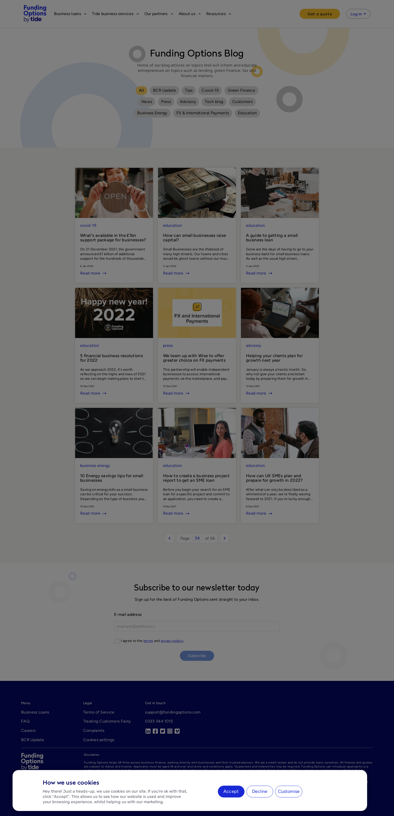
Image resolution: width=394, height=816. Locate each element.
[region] (190, 790)
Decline (259, 791)
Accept (231, 791)
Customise (289, 791)
